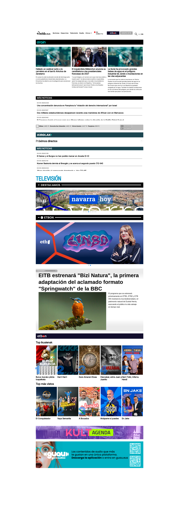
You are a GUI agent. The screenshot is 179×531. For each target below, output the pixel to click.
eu (139, 34)
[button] (83, 211)
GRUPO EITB (126, 33)
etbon (49, 217)
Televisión (74, 33)
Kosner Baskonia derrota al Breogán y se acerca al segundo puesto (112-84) (70, 163)
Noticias (56, 33)
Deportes (64, 33)
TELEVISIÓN (48, 178)
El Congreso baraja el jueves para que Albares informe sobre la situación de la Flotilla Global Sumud (80, 120)
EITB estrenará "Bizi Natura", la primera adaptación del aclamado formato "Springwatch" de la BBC (89, 282)
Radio (81, 33)
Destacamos (50, 185)
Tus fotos (126, 126)
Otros (87, 33)
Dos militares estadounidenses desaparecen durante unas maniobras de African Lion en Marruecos (80, 113)
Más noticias (44, 98)
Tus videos (126, 129)
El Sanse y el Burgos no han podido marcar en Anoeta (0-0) (63, 156)
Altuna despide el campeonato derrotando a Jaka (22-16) (61, 171)
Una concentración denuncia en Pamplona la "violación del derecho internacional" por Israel (77, 105)
